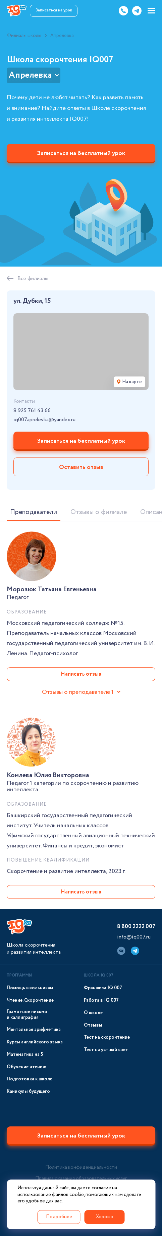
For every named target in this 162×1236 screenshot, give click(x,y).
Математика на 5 (25, 1055)
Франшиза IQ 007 (103, 988)
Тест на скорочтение (107, 1037)
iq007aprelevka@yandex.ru (44, 419)
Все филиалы (32, 278)
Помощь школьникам (30, 988)
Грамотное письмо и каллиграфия (27, 1015)
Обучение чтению (26, 1067)
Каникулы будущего (28, 1091)
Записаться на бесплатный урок (81, 153)
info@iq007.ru (134, 937)
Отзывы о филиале (98, 512)
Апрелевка (30, 75)
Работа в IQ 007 (101, 1000)
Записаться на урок (54, 10)
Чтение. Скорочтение (30, 1000)
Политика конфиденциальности (81, 1167)
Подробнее (59, 1216)
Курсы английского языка (35, 1042)
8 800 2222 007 (136, 926)
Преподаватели (33, 512)
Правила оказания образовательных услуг (81, 1178)
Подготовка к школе (29, 1079)
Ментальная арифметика (34, 1030)
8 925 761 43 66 (32, 410)
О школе (93, 1013)
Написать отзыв (81, 674)
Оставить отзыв (81, 467)
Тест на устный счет (106, 1050)
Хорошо (104, 1216)
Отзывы (93, 1025)
